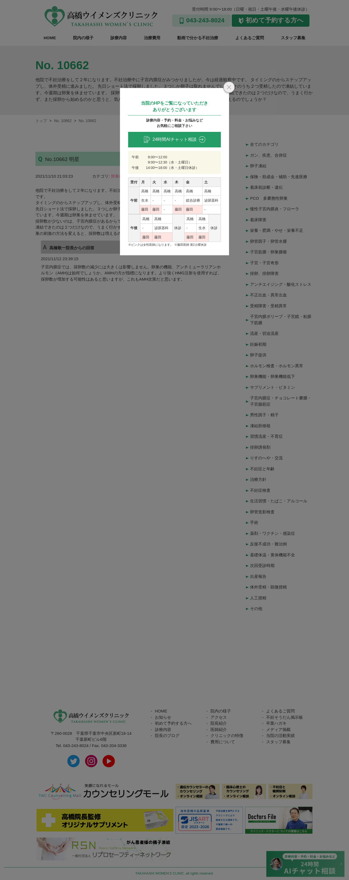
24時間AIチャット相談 (174, 139)
